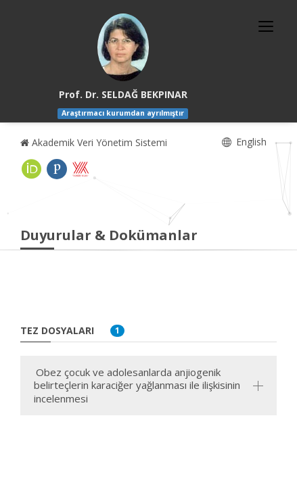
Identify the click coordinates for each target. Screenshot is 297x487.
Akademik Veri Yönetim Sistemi (93, 142)
